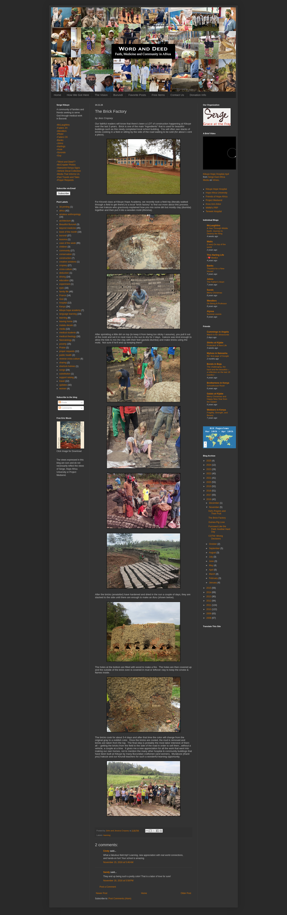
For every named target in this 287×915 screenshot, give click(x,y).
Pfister (60, 134)
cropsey (63, 265)
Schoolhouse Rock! (216, 386)
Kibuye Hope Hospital (216, 189)
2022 (209, 473)
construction (65, 258)
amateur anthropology (70, 214)
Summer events (214, 314)
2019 (209, 486)
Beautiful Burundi (67, 224)
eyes (61, 288)
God (61, 299)
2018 (209, 490)
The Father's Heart (215, 282)
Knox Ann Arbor (213, 204)
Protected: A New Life (217, 345)
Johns (60, 143)
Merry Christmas (214, 293)
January (213, 582)
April (211, 570)
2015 (209, 588)
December (214, 503)
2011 (209, 605)
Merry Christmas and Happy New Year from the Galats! (217, 399)
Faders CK (62, 137)
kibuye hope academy (70, 310)
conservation (65, 254)
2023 (209, 469)
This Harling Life (215, 255)
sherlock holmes (67, 366)
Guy (59, 155)
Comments (65, 408)
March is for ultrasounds (218, 334)
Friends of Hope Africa (217, 196)
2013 (209, 596)
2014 (209, 592)
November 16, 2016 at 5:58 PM (118, 880)
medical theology (67, 336)
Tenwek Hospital (214, 211)
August (213, 552)
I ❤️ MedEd (212, 258)
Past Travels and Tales (68, 177)
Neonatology (65, 340)
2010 (209, 609)
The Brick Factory (217, 518)
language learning (68, 314)
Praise (62, 347)
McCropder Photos (66, 164)
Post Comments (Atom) (119, 898)
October (213, 544)
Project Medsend (214, 200)
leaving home (65, 321)
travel (62, 381)
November (214, 507)
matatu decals (66, 325)
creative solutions (67, 261)
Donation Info (198, 94)
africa (62, 210)
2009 (209, 613)
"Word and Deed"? (66, 162)
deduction (64, 273)
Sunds (210, 290)
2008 (209, 618)
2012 (209, 600)
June (211, 561)
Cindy (106, 851)
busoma (63, 239)
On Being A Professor (217, 303)
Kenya (62, 306)
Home (57, 94)
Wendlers (61, 131)
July (211, 557)
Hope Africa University (216, 192)
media (62, 329)
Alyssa (210, 311)
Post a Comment (108, 887)
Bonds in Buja (214, 364)
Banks (60, 140)
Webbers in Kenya (216, 410)
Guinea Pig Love (216, 522)
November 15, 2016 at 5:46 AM (118, 862)
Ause (59, 149)
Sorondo (61, 152)
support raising (66, 377)
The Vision (101, 94)
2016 (209, 499)
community (64, 250)
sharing (62, 362)
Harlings (61, 146)
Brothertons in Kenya (218, 383)
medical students (67, 332)
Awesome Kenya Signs (68, 168)
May (211, 565)
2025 (209, 460)
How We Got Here (78, 94)
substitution (64, 373)
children (63, 246)
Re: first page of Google (218, 356)
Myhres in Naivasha (217, 353)
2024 (209, 465)
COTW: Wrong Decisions (215, 537)
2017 (209, 495)
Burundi (118, 94)
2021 (209, 478)
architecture (65, 220)
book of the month (68, 232)
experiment (64, 284)
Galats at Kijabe (215, 393)
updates (63, 385)
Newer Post (101, 893)
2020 (209, 482)
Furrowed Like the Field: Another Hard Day (219, 529)
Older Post (186, 893)
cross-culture (65, 269)
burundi (63, 235)
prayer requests (66, 351)
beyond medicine (67, 228)
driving (62, 276)
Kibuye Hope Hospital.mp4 (216, 174)
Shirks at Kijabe (215, 342)
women (62, 388)
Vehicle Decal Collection (69, 171)
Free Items (158, 94)
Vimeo (216, 180)
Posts (63, 402)
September (214, 548)
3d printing (64, 207)
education (64, 280)
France (62, 295)
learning (106, 835)
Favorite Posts (137, 94)
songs (62, 370)
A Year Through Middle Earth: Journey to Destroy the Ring (217, 231)
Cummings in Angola (218, 332)
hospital (63, 302)
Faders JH (62, 128)
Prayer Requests (65, 180)
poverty (62, 344)
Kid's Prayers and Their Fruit (217, 512)
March (212, 574)
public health (65, 355)
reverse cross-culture (69, 358)
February (213, 578)
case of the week (67, 243)
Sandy (106, 872)
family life (63, 291)
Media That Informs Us (68, 174)
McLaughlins (63, 125)
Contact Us (177, 94)
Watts (210, 241)
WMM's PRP (212, 207)
